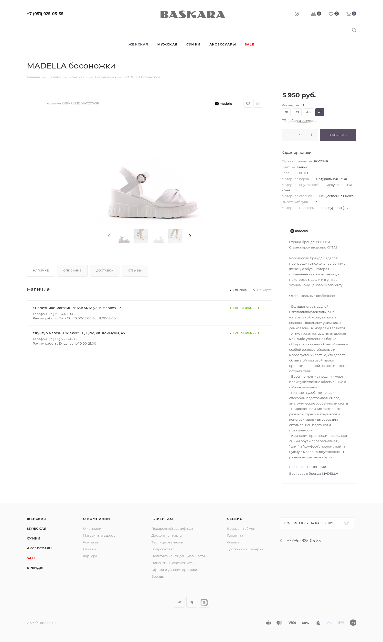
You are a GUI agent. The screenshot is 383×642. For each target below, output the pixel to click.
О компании (96, 519)
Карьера (90, 556)
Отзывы (135, 270)
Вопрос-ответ (162, 549)
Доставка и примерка (245, 549)
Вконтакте (179, 602)
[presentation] (108, 236)
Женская (36, 519)
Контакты (91, 542)
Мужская (37, 528)
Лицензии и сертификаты (172, 563)
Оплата (233, 542)
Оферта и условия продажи (174, 570)
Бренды (35, 568)
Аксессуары (40, 548)
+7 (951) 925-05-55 (45, 13)
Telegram (191, 602)
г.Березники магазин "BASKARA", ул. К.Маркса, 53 (77, 308)
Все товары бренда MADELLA (313, 473)
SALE (31, 558)
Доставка (104, 270)
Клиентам (162, 519)
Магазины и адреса (99, 535)
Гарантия (235, 535)
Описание (72, 270)
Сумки (34, 538)
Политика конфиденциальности (178, 556)
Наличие (41, 270)
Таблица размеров (167, 542)
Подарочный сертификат (172, 528)
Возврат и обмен (241, 528)
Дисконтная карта (166, 535)
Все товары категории (307, 467)
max (204, 602)
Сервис (234, 519)
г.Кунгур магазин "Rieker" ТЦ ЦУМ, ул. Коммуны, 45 (79, 333)
